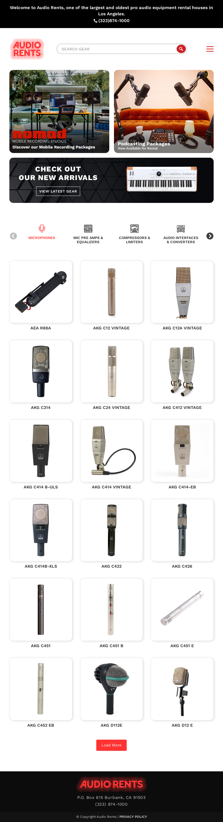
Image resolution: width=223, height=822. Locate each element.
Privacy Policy (133, 817)
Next (210, 236)
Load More (111, 745)
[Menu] (210, 49)
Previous (13, 236)
